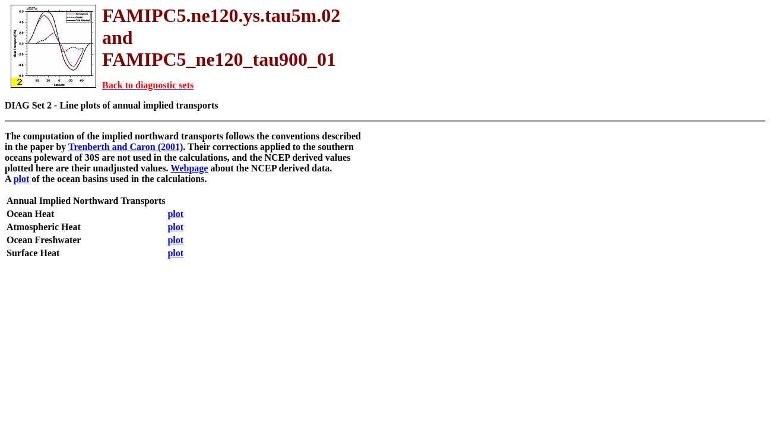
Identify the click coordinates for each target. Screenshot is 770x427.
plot (22, 179)
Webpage (189, 168)
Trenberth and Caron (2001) (125, 147)
